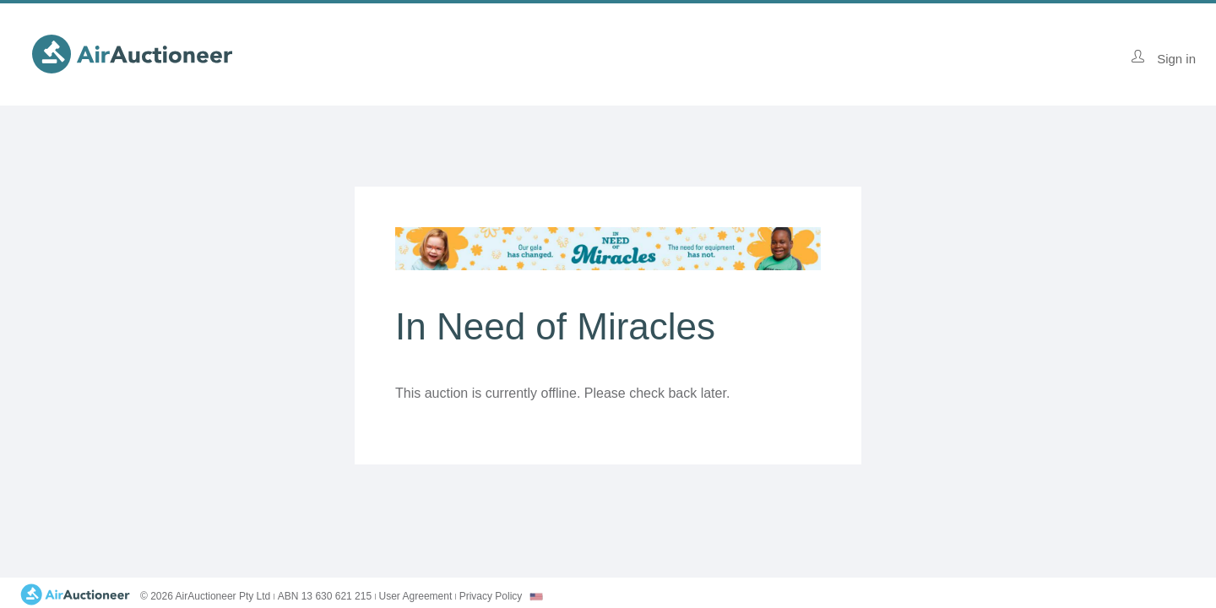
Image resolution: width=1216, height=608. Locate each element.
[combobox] (536, 596)
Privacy (491, 596)
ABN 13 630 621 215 (325, 596)
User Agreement (416, 596)
